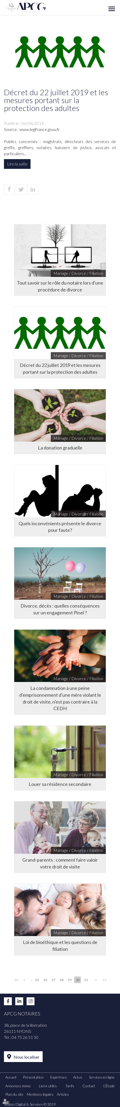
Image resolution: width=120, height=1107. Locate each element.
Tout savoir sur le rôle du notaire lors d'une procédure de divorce (60, 286)
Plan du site (14, 1094)
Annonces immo (18, 1086)
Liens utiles (48, 1086)
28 (61, 980)
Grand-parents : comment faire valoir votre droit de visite (60, 863)
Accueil (10, 1077)
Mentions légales (40, 1094)
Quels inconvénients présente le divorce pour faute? (60, 526)
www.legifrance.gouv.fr (39, 129)
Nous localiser (26, 1056)
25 (37, 980)
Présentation (33, 1077)
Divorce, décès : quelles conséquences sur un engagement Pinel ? (60, 609)
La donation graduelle (60, 448)
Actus (77, 1077)
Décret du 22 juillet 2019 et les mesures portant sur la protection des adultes (60, 368)
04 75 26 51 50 (25, 1037)
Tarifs (69, 1086)
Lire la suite (17, 163)
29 (70, 980)
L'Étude (109, 1086)
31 (86, 980)
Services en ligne (102, 1077)
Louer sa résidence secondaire (60, 784)
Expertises (58, 1077)
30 (78, 980)
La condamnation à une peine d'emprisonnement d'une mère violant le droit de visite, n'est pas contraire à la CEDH (60, 698)
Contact (88, 1086)
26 (45, 980)
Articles (63, 1094)
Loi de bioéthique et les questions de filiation (60, 945)
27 (53, 980)
